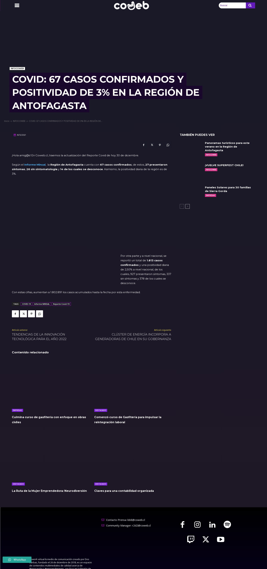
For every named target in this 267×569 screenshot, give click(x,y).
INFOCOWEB (17, 68)
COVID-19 (26, 281)
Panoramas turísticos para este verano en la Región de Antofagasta (228, 146)
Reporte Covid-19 (61, 281)
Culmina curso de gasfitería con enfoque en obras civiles (44, 397)
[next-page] (187, 206)
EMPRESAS (17, 387)
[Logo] (133, 5)
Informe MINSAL (42, 281)
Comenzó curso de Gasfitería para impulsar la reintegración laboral (129, 397)
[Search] (250, 5)
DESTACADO (100, 387)
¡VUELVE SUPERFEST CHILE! (225, 165)
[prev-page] (182, 206)
